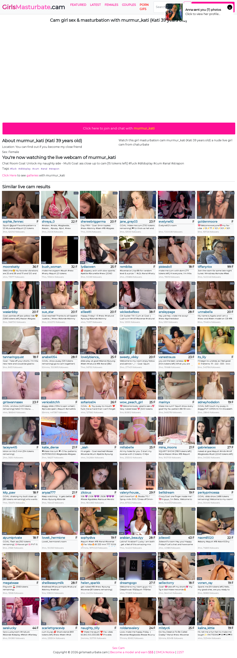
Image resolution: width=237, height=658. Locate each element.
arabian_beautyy (131, 537)
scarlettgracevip (53, 628)
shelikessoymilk (53, 583)
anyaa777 (48, 492)
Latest (95, 5)
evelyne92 (166, 221)
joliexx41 (164, 537)
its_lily (202, 357)
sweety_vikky (129, 357)
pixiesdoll (165, 266)
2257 (180, 652)
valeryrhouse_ (130, 492)
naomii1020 (206, 537)
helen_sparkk (90, 583)
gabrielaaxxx (207, 447)
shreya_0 (48, 221)
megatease (11, 583)
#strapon (54, 168)
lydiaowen (88, 266)
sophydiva (88, 537)
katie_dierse (50, 447)
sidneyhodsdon (208, 402)
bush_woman (51, 266)
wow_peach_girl (131, 402)
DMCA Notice (165, 652)
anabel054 (49, 357)
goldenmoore (207, 221)
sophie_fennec (13, 221)
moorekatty (11, 266)
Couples (129, 5)
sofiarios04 (88, 402)
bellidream (166, 492)
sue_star (48, 312)
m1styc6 (164, 628)
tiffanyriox (205, 266)
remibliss (126, 266)
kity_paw (9, 492)
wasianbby (10, 312)
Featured (78, 5)
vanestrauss (167, 357)
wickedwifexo (129, 312)
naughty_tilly (90, 628)
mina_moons (168, 447)
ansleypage (167, 312)
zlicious (86, 492)
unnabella (205, 312)
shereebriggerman (93, 221)
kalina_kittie (206, 628)
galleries (32, 175)
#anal (44, 168)
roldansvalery (129, 628)
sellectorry (166, 583)
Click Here (9, 175)
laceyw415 (10, 447)
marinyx (164, 402)
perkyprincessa (208, 492)
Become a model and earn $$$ (132, 652)
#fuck (13, 168)
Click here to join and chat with (119, 128)
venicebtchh (51, 402)
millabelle (127, 447)
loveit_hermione (53, 537)
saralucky (9, 628)
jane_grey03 (128, 221)
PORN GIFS (144, 7)
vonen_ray (205, 583)
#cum (35, 168)
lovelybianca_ (90, 357)
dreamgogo (128, 583)
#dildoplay (24, 168)
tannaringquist (13, 357)
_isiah (84, 447)
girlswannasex (13, 402)
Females (111, 5)
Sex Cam (118, 648)
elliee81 (86, 312)
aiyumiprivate (12, 537)
